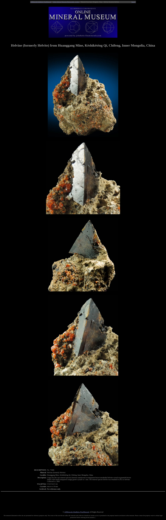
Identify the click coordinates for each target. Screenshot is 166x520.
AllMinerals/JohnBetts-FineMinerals (40, 2)
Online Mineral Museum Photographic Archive (66, 2)
